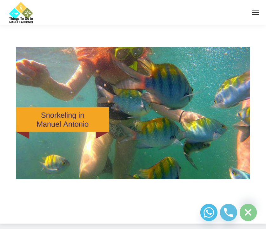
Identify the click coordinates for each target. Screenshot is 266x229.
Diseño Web (123, 211)
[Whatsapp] (208, 212)
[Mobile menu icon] (255, 12)
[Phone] (228, 212)
